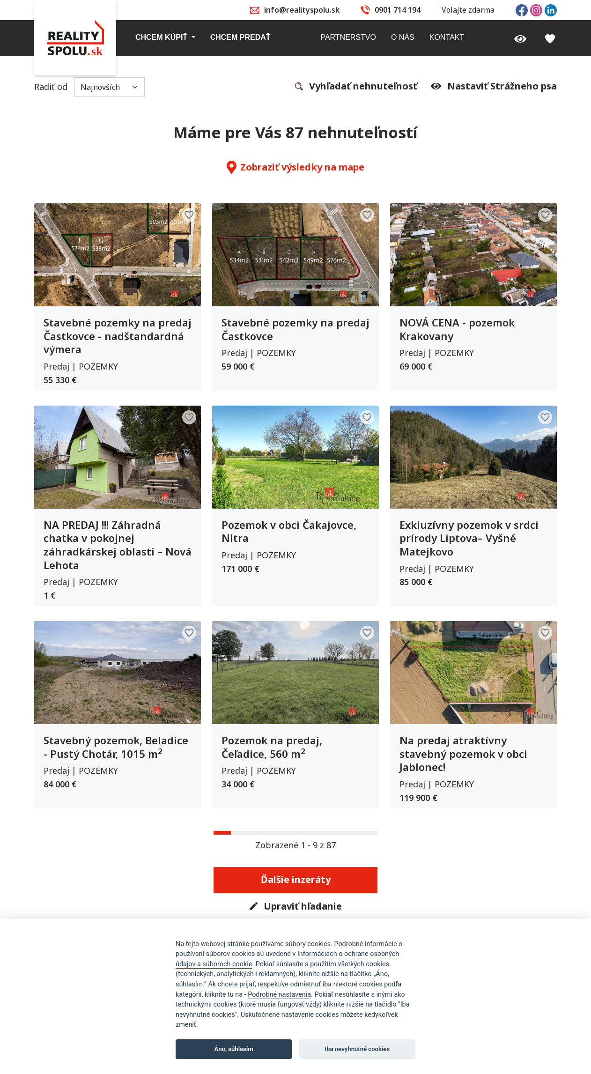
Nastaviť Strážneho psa (494, 86)
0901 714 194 (398, 10)
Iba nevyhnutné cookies (357, 1048)
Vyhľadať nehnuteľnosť (356, 86)
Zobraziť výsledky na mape (295, 167)
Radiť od (89, 87)
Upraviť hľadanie (296, 907)
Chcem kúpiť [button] (162, 37)
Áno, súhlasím (233, 1048)
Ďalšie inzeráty (296, 879)
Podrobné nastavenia (279, 995)
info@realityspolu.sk (302, 10)
